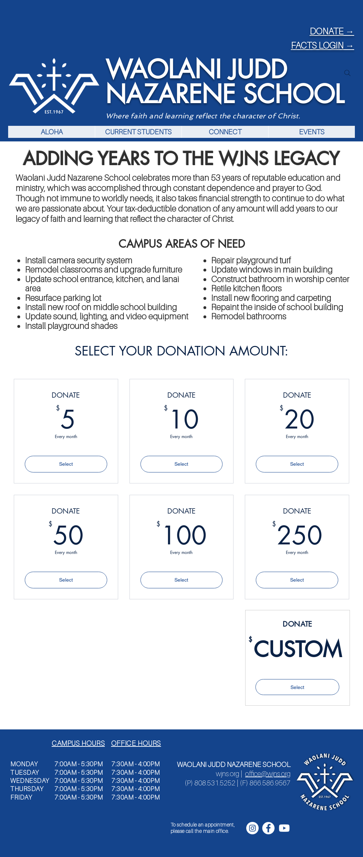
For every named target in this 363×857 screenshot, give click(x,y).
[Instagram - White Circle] (252, 828)
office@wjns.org (267, 773)
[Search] (347, 73)
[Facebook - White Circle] (268, 828)
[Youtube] (284, 828)
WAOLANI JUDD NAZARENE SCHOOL (224, 82)
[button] (138, 132)
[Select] (297, 687)
